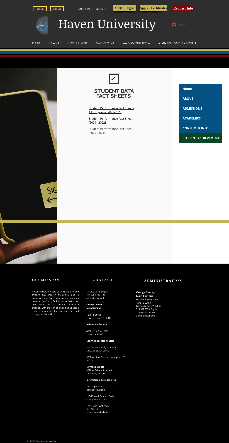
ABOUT (188, 99)
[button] (183, 8)
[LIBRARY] (101, 8)
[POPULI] (40, 8)
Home (187, 89)
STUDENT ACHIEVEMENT (201, 138)
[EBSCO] (57, 8)
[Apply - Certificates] (153, 8)
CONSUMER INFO (196, 128)
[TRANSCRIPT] (82, 9)
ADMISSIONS (192, 108)
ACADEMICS (192, 118)
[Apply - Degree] (124, 8)
